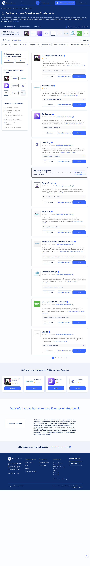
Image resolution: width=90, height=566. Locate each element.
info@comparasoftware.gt (59, 479)
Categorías (47, 3)
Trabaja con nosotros (30, 471)
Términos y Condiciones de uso (77, 486)
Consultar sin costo (64, 76)
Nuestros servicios (44, 462)
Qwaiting (46, 142)
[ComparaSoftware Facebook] (15, 473)
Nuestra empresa (30, 459)
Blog (26, 465)
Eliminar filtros (16, 40)
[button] (64, 71)
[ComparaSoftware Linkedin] (9, 473)
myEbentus (47, 85)
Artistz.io (46, 211)
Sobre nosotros (29, 462)
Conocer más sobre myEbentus (71, 95)
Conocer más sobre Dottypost (74, 123)
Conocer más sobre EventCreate (57, 193)
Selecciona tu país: (75, 458)
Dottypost (47, 114)
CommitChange (49, 271)
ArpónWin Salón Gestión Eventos (58, 241)
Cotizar (79, 76)
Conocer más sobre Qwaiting (68, 152)
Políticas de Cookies (70, 486)
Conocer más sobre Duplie (60, 341)
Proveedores (43, 459)
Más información (25, 27)
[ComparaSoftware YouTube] (12, 473)
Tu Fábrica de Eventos (52, 55)
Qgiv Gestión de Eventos (54, 301)
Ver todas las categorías (61, 447)
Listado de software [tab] (9, 27)
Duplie (45, 331)
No (21, 60)
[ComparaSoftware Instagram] (18, 473)
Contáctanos (57, 459)
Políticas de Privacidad (58, 486)
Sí (8, 60)
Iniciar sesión (83, 3)
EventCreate (48, 183)
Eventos (27, 468)
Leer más (16, 21)
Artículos (37, 27)
